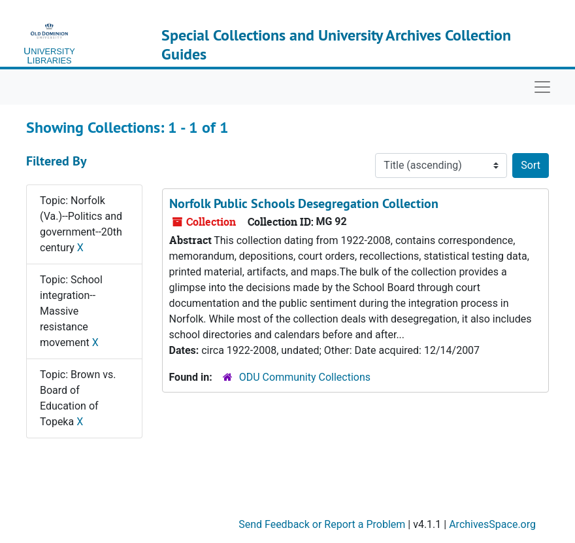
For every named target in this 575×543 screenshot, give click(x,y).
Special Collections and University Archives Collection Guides (336, 44)
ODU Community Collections (304, 377)
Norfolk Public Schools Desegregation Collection (303, 203)
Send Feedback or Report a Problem (321, 524)
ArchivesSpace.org (492, 524)
